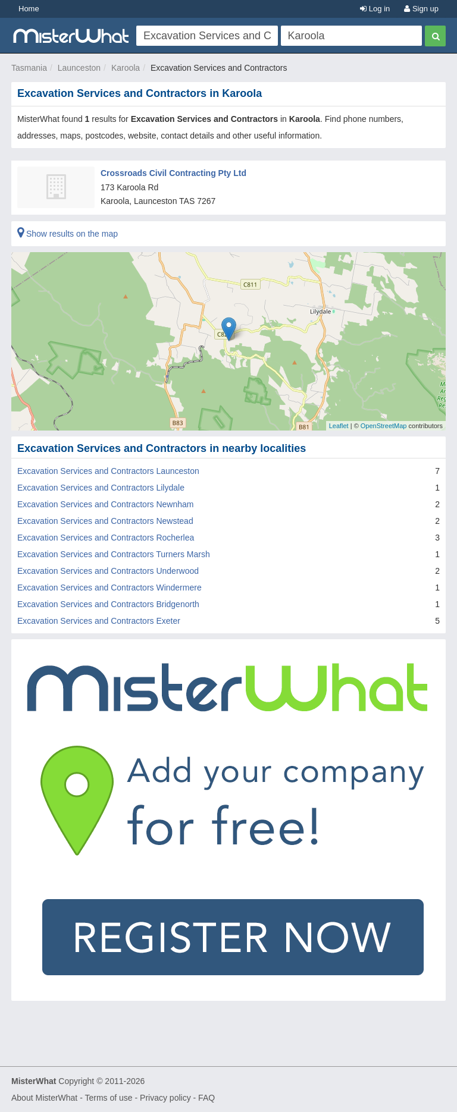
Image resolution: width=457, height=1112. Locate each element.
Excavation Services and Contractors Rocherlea (105, 537)
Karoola (125, 68)
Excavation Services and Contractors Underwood (108, 571)
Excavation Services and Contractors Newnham (105, 504)
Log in (375, 8)
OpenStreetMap (384, 425)
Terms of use (108, 1097)
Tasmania (29, 68)
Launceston (79, 68)
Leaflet (339, 425)
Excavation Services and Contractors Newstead (105, 521)
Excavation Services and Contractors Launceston (108, 471)
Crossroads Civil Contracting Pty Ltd (173, 173)
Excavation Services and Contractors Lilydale (100, 487)
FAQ (206, 1097)
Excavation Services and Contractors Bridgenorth (108, 604)
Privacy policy (165, 1097)
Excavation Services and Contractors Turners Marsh (113, 554)
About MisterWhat (44, 1097)
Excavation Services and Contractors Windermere (109, 587)
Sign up (421, 8)
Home (28, 8)
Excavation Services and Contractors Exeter (98, 621)
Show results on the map (67, 233)
